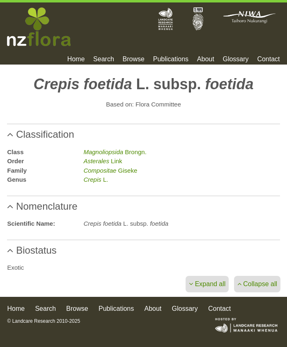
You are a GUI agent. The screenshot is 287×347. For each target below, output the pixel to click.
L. (95, 179)
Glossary (235, 59)
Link (102, 160)
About (205, 59)
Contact (268, 59)
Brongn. (114, 151)
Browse (134, 59)
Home (76, 59)
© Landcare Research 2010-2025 (43, 321)
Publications (170, 59)
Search (103, 59)
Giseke (110, 170)
